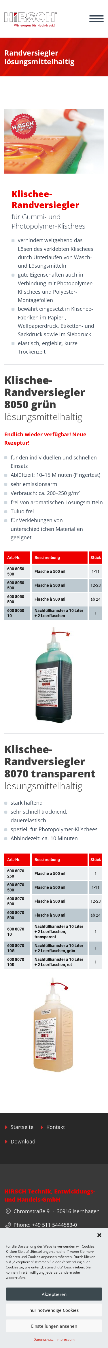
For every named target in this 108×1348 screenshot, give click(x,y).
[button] (99, 1235)
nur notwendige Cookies (54, 1310)
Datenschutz (43, 1339)
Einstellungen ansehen (54, 1326)
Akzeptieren (54, 1294)
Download (23, 1141)
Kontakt (55, 1126)
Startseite (22, 1126)
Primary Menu (96, 18)
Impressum (65, 1339)
